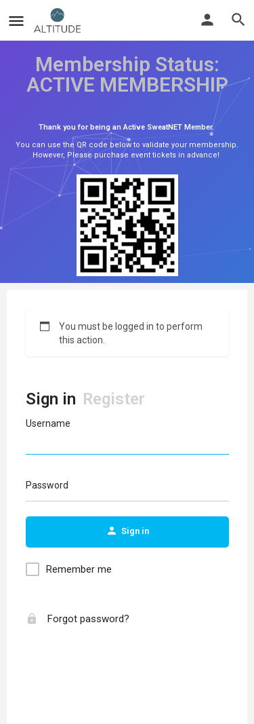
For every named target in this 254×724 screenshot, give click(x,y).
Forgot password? (77, 619)
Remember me (79, 569)
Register (114, 398)
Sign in (51, 398)
